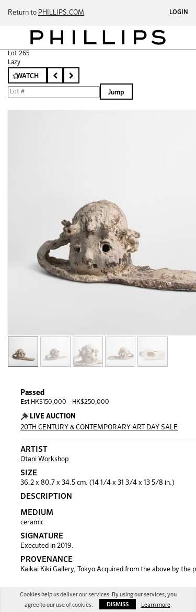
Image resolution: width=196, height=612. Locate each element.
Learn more (155, 605)
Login (178, 12)
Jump (116, 92)
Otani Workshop (44, 459)
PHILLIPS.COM (61, 12)
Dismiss (118, 604)
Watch (27, 76)
